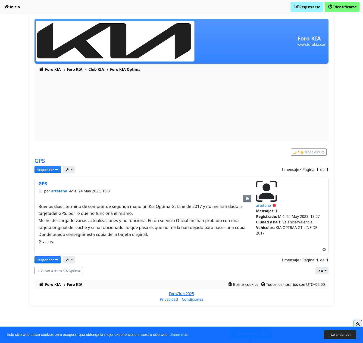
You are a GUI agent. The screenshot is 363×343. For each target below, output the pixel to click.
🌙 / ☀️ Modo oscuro (309, 152)
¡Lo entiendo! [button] (340, 335)
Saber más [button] (179, 335)
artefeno (263, 205)
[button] (322, 270)
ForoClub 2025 (181, 293)
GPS (39, 160)
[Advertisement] (181, 108)
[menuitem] (12, 7)
